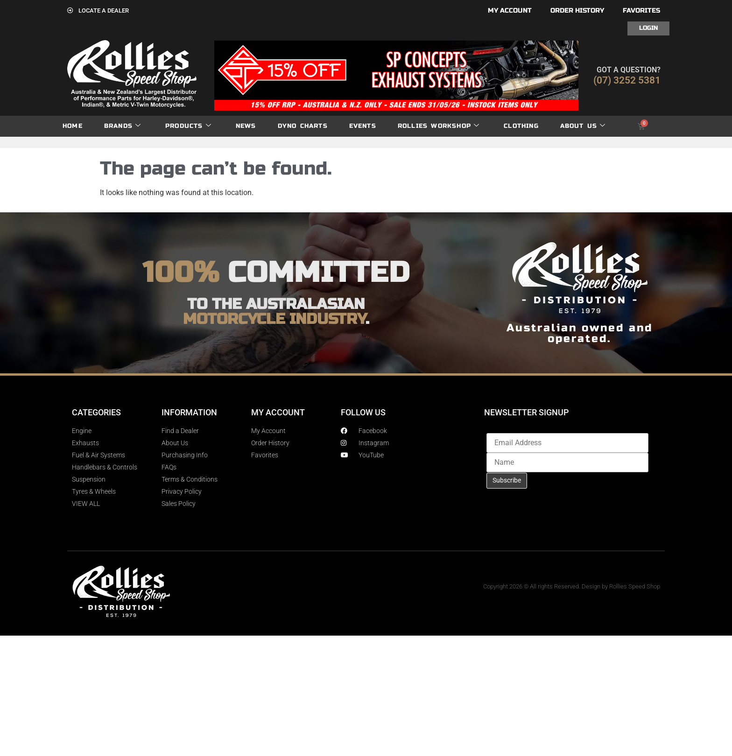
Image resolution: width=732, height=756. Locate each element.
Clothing (521, 126)
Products (188, 126)
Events (362, 126)
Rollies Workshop (438, 126)
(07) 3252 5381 (627, 80)
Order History (577, 10)
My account (510, 10)
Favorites (641, 10)
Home (73, 126)
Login (648, 28)
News (246, 126)
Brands (122, 126)
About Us (583, 126)
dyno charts (303, 126)
